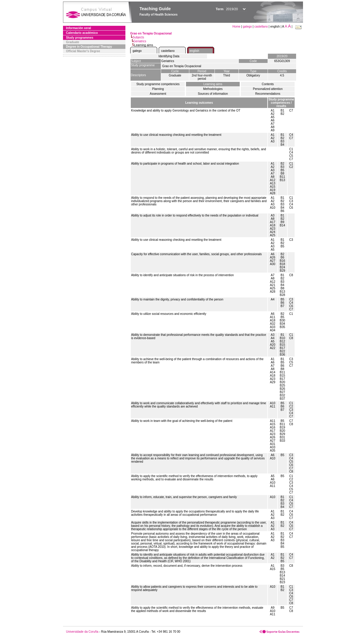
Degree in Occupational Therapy (89, 46)
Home (236, 26)
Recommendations (267, 93)
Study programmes (79, 37)
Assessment (158, 93)
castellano (261, 26)
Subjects (138, 37)
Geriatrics (140, 41)
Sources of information (213, 93)
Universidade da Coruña (82, 631)
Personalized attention (268, 89)
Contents (268, 84)
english (194, 50)
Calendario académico (82, 32)
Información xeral (78, 28)
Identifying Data (168, 56)
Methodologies (213, 89)
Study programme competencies (158, 84)
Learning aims (212, 84)
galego (247, 26)
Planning (158, 89)
